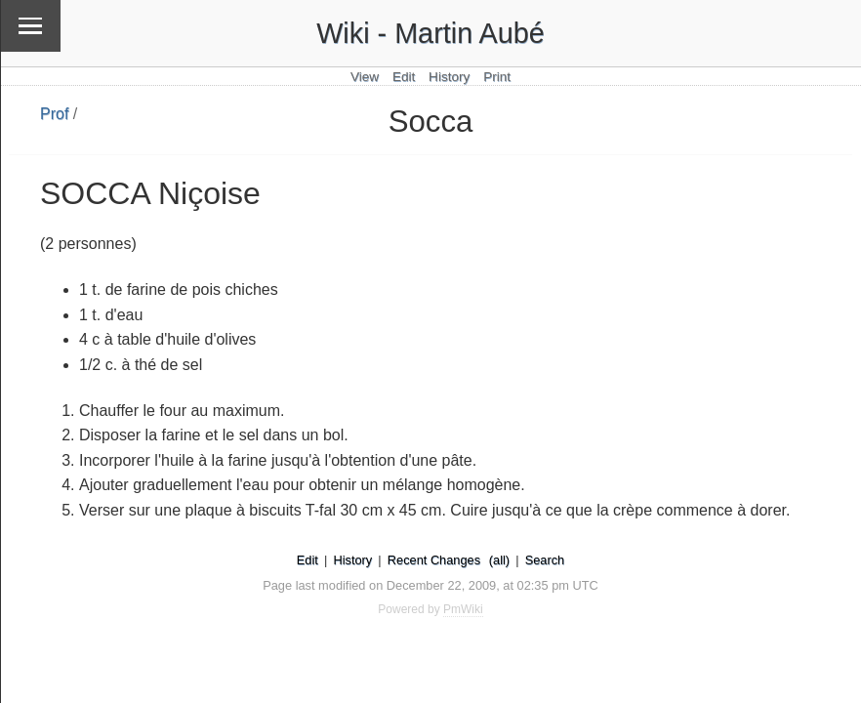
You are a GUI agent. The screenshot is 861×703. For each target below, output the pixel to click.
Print (497, 76)
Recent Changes (434, 560)
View (364, 76)
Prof (54, 113)
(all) (499, 560)
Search (545, 560)
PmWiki (463, 609)
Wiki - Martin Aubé (430, 33)
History (449, 76)
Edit (403, 76)
